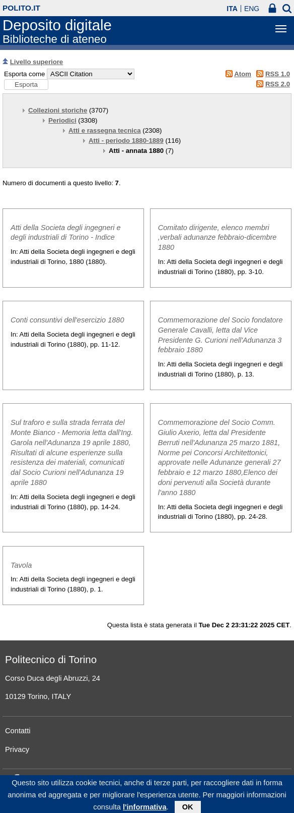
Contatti (18, 731)
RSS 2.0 (277, 84)
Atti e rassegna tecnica (104, 130)
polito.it (21, 8)
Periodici (62, 120)
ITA (232, 8)
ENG (251, 8)
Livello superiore (36, 62)
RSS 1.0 (277, 74)
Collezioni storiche (57, 110)
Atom (242, 74)
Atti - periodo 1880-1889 (126, 140)
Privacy (17, 749)
